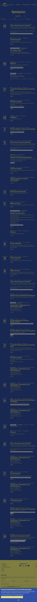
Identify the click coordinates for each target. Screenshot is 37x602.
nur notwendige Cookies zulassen (15, 597)
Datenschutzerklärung (6, 594)
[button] (18, 301)
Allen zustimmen (4, 597)
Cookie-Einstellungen (19, 594)
